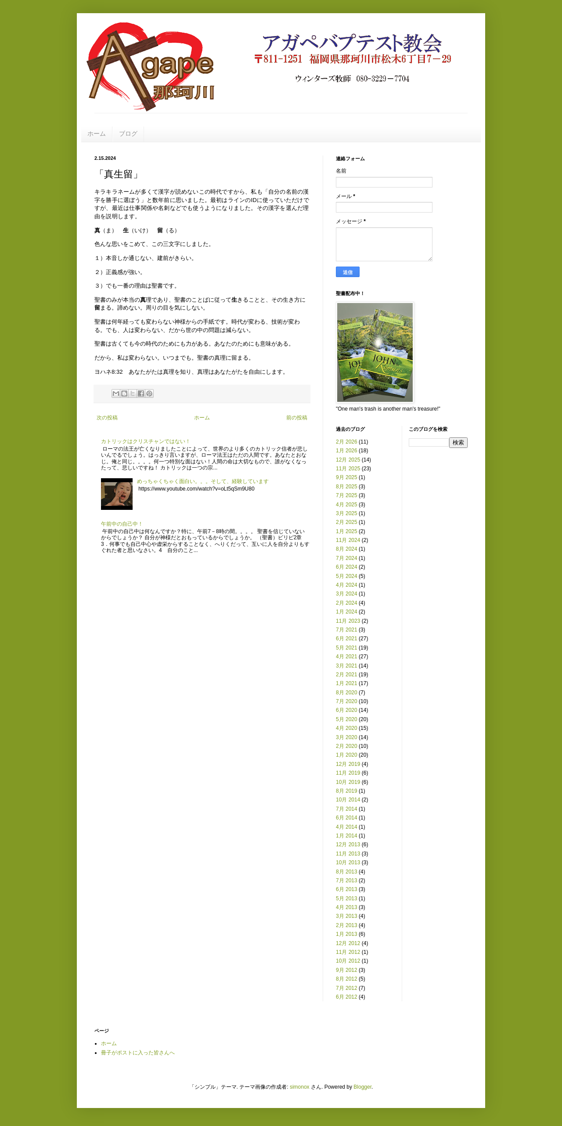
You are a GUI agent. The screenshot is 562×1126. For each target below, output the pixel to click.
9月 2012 (346, 970)
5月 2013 (346, 898)
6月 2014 (346, 818)
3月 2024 (346, 594)
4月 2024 (346, 585)
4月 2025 (346, 505)
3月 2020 (346, 737)
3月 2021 (346, 666)
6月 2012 (346, 997)
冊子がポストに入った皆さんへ (138, 1053)
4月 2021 (346, 656)
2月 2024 (346, 603)
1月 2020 (346, 755)
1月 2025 (346, 531)
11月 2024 (348, 540)
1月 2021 (346, 683)
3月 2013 (346, 916)
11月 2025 (348, 469)
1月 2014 (346, 836)
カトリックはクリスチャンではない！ (146, 441)
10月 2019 (348, 782)
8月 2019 (346, 791)
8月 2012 (346, 979)
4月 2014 (346, 827)
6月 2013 (346, 889)
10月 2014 (348, 800)
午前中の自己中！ (122, 524)
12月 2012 (348, 943)
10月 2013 (348, 862)
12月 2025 (348, 460)
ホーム (96, 133)
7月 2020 (346, 701)
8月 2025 (346, 487)
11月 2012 (348, 952)
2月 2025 (346, 522)
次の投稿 (107, 418)
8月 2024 (346, 549)
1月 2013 (346, 934)
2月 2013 (346, 925)
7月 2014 (346, 809)
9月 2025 (346, 477)
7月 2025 (346, 495)
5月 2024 (346, 576)
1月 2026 (346, 451)
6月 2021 (346, 638)
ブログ (128, 133)
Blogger (362, 1087)
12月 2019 (348, 764)
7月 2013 (346, 880)
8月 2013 (346, 872)
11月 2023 (348, 621)
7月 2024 (346, 558)
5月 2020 (346, 719)
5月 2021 (346, 648)
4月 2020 (346, 728)
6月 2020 (346, 710)
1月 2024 (346, 612)
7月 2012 (346, 988)
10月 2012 (348, 961)
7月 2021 (346, 630)
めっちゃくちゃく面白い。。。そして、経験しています (203, 481)
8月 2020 (346, 692)
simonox (300, 1087)
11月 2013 (348, 854)
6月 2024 (346, 567)
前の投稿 (296, 418)
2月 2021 (346, 674)
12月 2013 (348, 844)
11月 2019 (348, 773)
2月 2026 (346, 442)
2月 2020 (346, 746)
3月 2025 (346, 513)
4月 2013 (346, 907)
